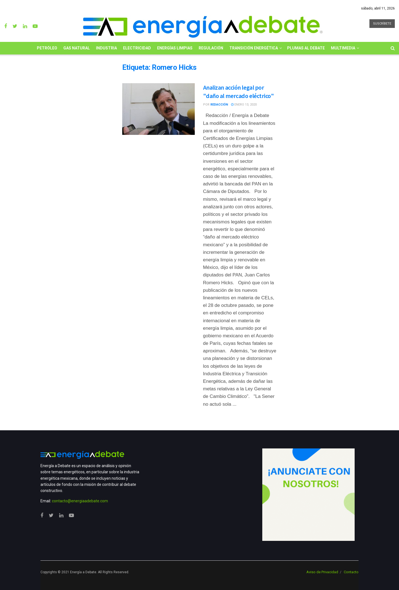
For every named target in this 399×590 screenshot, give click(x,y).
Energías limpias (175, 48)
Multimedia (343, 48)
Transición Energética (253, 48)
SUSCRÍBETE (382, 23)
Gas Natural (76, 48)
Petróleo (47, 48)
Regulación (211, 48)
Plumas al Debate (306, 48)
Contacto (351, 572)
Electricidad (137, 48)
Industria (106, 48)
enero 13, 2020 (244, 104)
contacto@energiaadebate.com (80, 501)
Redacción (219, 104)
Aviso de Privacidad (322, 572)
